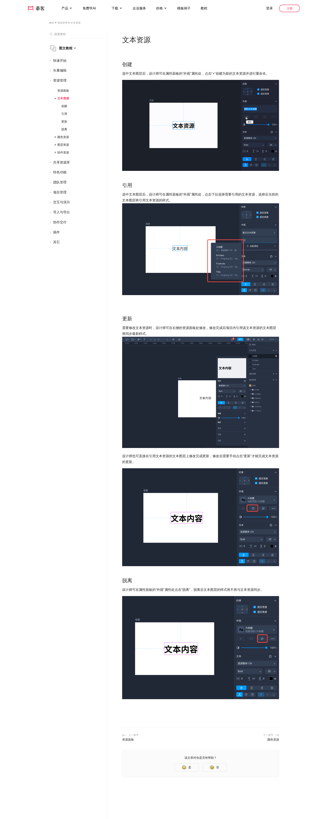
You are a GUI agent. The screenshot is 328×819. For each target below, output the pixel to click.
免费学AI (90, 8)
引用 (64, 113)
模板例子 (184, 8)
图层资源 (63, 144)
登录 (269, 8)
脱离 (64, 129)
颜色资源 (63, 137)
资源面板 (63, 90)
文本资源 (63, 98)
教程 (204, 8)
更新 (64, 121)
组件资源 (63, 152)
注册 (289, 8)
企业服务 (139, 8)
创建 (64, 106)
